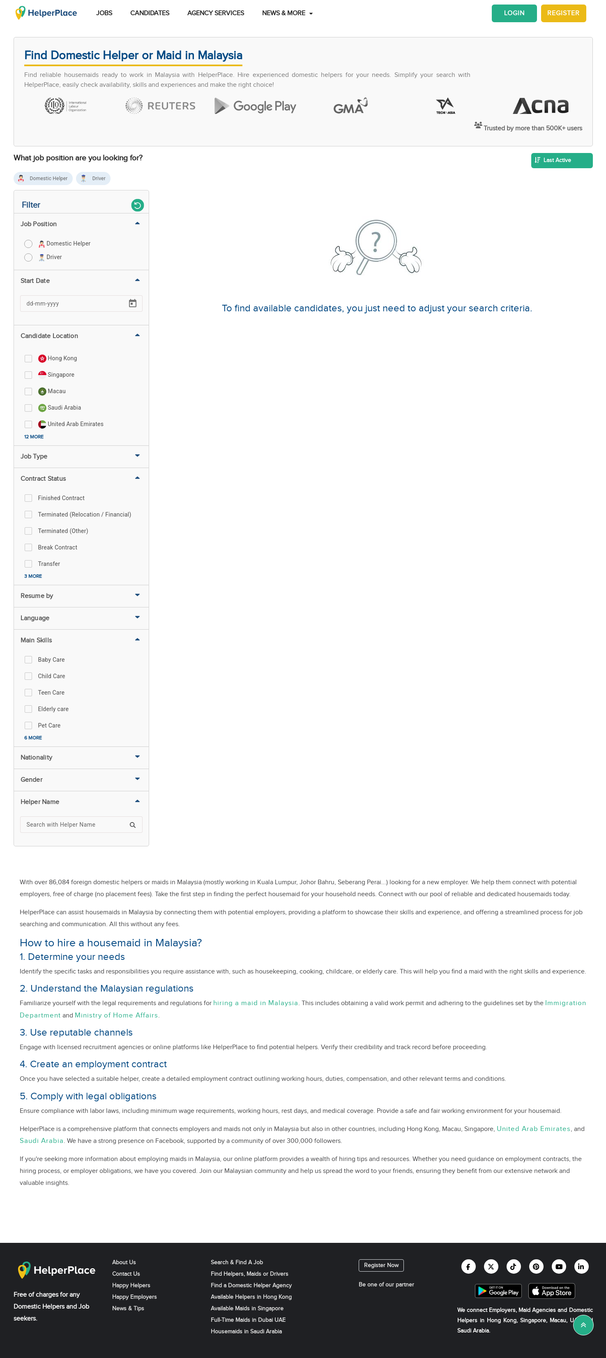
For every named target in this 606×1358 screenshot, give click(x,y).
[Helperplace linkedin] (581, 1266)
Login (514, 13)
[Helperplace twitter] (491, 1266)
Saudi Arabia (42, 1140)
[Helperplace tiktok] (514, 1266)
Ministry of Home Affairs (116, 1015)
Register (563, 13)
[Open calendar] (133, 303)
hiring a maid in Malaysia (255, 1003)
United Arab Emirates (534, 1128)
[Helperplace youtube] (559, 1266)
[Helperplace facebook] (468, 1266)
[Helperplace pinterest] (536, 1266)
